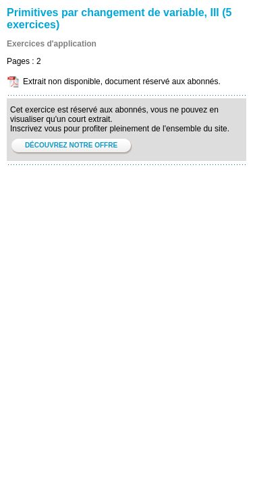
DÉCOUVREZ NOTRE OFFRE (71, 145)
